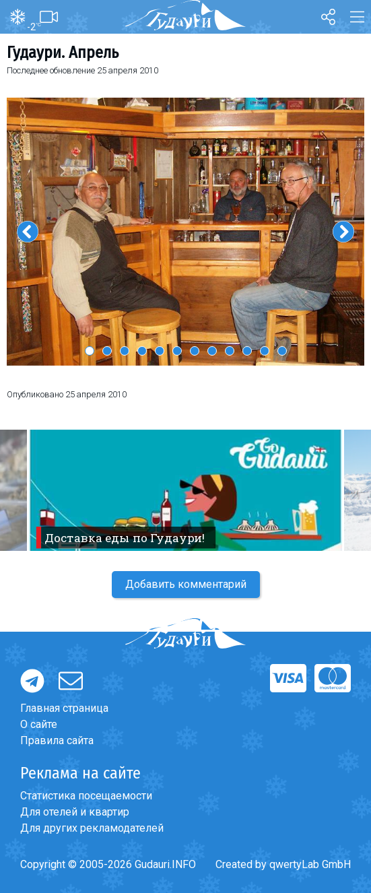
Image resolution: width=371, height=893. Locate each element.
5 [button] (159, 351)
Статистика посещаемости (86, 795)
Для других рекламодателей (92, 828)
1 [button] (89, 351)
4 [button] (142, 351)
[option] (185, 232)
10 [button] (247, 351)
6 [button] (177, 351)
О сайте (38, 724)
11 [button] (264, 351)
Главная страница (64, 708)
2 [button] (107, 351)
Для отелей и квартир (74, 811)
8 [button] (212, 351)
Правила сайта (57, 740)
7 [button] (194, 351)
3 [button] (124, 351)
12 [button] (282, 351)
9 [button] (229, 351)
